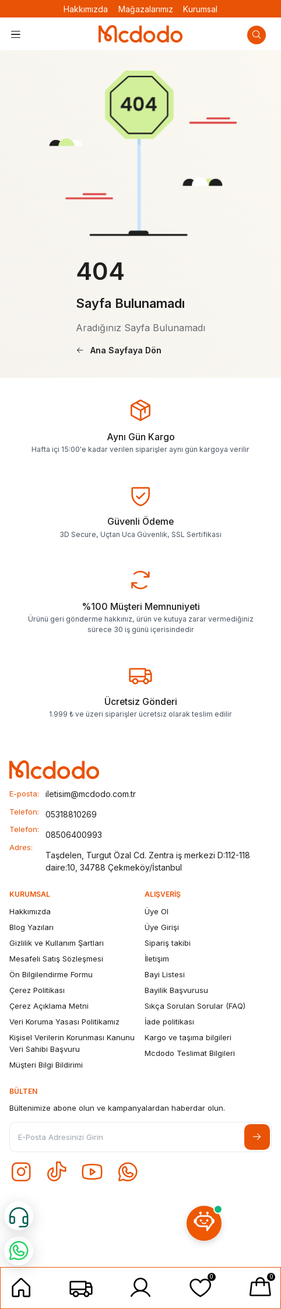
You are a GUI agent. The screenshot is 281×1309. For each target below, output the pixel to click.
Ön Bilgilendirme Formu (51, 974)
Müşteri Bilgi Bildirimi (46, 1064)
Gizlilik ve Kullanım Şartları (56, 942)
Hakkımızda (86, 9)
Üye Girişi (162, 927)
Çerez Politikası (37, 990)
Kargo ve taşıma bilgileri (188, 1037)
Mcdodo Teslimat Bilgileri (190, 1053)
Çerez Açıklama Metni (49, 1005)
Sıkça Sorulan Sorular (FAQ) (195, 1005)
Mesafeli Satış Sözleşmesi (56, 958)
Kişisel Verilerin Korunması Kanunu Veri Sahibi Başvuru (72, 1043)
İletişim (157, 958)
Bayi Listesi (165, 974)
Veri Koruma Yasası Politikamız (64, 1021)
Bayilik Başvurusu (176, 990)
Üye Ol (156, 911)
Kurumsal (200, 9)
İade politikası (169, 1021)
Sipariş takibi (168, 942)
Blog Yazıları (31, 927)
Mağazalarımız (145, 9)
